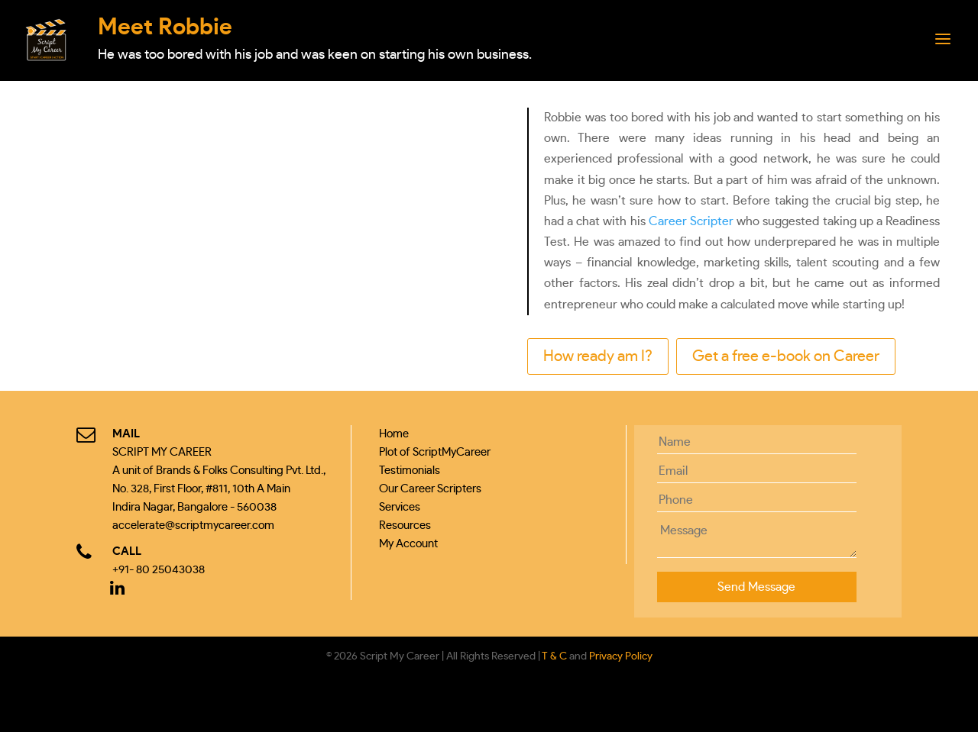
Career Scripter (691, 221)
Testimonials (409, 470)
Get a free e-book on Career (785, 356)
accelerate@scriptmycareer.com (193, 525)
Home (394, 434)
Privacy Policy (621, 656)
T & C (554, 656)
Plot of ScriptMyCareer (435, 452)
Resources (405, 525)
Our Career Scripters (430, 489)
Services (399, 507)
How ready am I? (598, 356)
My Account (408, 544)
